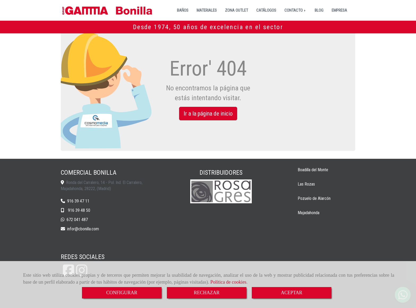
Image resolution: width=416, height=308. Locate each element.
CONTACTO (295, 10)
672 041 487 (77, 219)
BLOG (319, 10)
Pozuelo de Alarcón (314, 198)
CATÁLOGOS (266, 10)
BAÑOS (182, 10)
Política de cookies (228, 282)
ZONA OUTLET (236, 10)
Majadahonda (308, 212)
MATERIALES (207, 10)
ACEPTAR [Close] (291, 292)
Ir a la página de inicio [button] (208, 113)
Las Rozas (306, 184)
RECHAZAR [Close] (206, 292)
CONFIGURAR (121, 292)
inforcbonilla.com (83, 228)
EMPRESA (339, 10)
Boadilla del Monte (313, 169)
